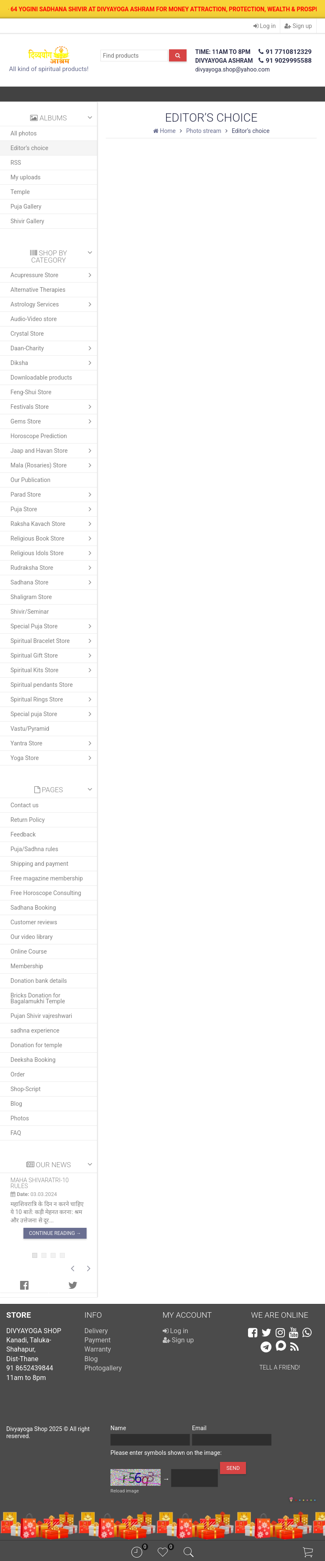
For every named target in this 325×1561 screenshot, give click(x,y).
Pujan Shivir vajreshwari (41, 1016)
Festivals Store (52, 406)
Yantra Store (52, 743)
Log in (264, 26)
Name (118, 1428)
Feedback (23, 834)
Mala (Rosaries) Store (52, 465)
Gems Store (52, 421)
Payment (97, 1340)
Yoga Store (52, 757)
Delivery (96, 1331)
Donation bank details (38, 980)
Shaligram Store (31, 597)
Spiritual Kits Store (52, 670)
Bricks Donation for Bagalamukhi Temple (37, 998)
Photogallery (103, 1368)
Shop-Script (25, 1089)
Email (199, 1428)
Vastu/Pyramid (29, 728)
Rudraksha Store (52, 567)
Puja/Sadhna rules (34, 849)
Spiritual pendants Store (41, 684)
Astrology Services (52, 304)
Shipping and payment (39, 863)
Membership (26, 966)
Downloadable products (41, 377)
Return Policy (27, 819)
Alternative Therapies (37, 289)
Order (17, 1074)
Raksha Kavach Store (52, 523)
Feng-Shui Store (30, 392)
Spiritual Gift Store (52, 655)
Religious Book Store (52, 538)
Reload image (124, 1491)
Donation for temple (36, 1045)
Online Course (28, 951)
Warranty (97, 1349)
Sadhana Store (52, 582)
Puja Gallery (25, 206)
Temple (20, 192)
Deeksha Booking (33, 1059)
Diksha (52, 362)
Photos (19, 1118)
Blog (16, 1103)
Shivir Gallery (27, 221)
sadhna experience (34, 1030)
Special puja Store (52, 714)
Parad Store (52, 494)
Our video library (31, 937)
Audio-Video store (33, 319)
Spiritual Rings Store (52, 699)
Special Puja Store (52, 626)
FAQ (15, 1133)
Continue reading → (55, 1233)
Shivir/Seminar (29, 611)
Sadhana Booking (33, 907)
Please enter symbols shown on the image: (166, 1452)
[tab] (24, 1285)
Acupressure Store (52, 275)
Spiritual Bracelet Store (52, 640)
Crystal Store (27, 333)
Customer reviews (33, 922)
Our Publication (30, 480)
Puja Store (52, 509)
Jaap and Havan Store (52, 450)
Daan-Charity (52, 348)
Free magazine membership (46, 878)
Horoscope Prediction (38, 436)
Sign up (298, 26)
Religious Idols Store (52, 553)
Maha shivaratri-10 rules (39, 1183)
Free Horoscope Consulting (45, 893)
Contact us (24, 805)
